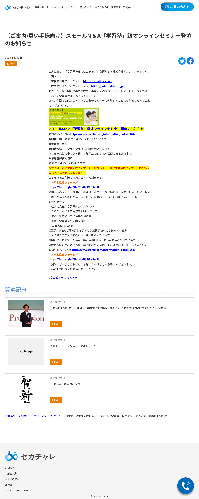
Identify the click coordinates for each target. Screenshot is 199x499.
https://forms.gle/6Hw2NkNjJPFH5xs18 (75, 187)
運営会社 (128, 7)
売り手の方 (71, 7)
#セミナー (71, 277)
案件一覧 (39, 7)
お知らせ (9, 467)
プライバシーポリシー (16, 489)
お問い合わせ (177, 6)
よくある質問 (12, 478)
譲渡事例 (116, 7)
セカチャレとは (55, 7)
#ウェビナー (56, 277)
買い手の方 (86, 7)
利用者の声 (11, 472)
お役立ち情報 (101, 7)
